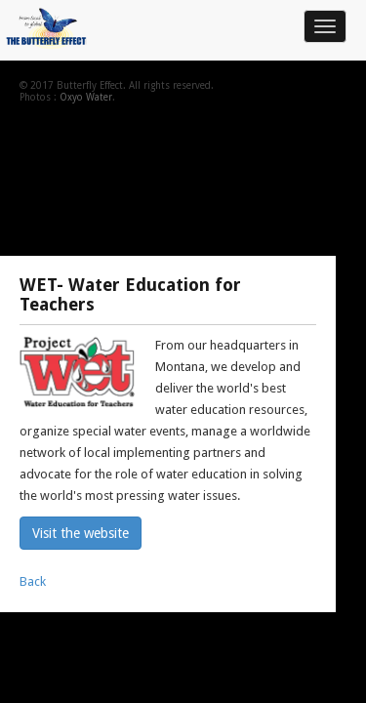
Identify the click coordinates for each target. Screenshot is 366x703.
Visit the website (80, 533)
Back (33, 581)
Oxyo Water (86, 97)
